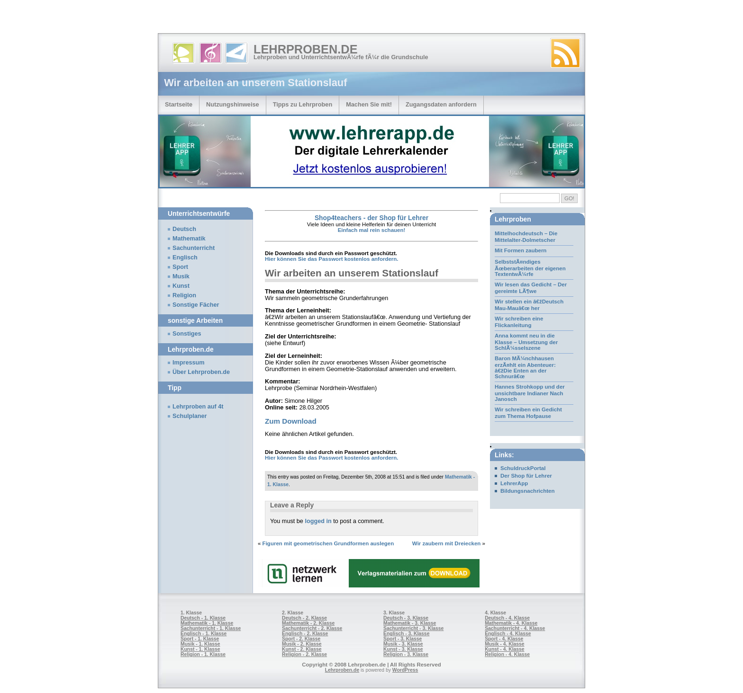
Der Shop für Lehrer (526, 476)
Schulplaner (189, 416)
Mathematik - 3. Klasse (409, 623)
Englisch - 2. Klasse (305, 633)
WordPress (405, 670)
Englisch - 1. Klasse (204, 633)
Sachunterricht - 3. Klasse (413, 628)
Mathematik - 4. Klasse (511, 623)
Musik (181, 276)
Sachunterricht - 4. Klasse (515, 628)
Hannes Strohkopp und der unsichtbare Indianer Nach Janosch (530, 393)
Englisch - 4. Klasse (508, 633)
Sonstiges (186, 333)
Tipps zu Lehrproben (303, 104)
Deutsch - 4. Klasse (507, 618)
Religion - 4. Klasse (507, 654)
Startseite (178, 104)
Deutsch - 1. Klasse (203, 618)
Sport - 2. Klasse (301, 638)
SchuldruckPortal (522, 468)
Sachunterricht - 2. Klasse (312, 628)
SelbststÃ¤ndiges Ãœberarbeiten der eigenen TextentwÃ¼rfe (530, 268)
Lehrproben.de (306, 49)
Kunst (181, 286)
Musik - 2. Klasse (302, 644)
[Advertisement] (111, 19)
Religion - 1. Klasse (203, 654)
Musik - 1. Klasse (200, 644)
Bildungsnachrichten (527, 491)
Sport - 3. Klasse (402, 638)
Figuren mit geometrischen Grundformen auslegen (328, 543)
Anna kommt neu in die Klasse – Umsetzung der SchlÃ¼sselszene (526, 342)
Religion (184, 295)
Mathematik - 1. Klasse (207, 623)
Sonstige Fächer (195, 305)
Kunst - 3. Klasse (403, 649)
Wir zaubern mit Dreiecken (446, 543)
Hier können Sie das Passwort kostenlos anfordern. (332, 259)
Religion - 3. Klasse (405, 654)
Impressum (188, 362)
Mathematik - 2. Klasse (308, 623)
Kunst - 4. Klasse (504, 649)
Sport (180, 267)
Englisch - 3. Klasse (406, 633)
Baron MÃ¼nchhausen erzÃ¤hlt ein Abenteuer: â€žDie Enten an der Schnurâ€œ (525, 367)
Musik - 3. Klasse (403, 644)
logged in (318, 521)
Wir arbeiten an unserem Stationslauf (351, 272)
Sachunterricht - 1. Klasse (211, 628)
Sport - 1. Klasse (200, 638)
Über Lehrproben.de (201, 372)
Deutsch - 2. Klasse (304, 618)
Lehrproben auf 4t (198, 406)
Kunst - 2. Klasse (301, 649)
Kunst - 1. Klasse (200, 649)
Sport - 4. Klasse (504, 638)
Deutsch (184, 229)
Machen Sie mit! (369, 104)
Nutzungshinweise (232, 104)
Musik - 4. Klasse (505, 644)
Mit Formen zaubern (520, 250)
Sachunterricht (193, 248)
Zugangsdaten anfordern (441, 104)
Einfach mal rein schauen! (372, 230)
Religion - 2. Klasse (304, 654)
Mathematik (189, 238)
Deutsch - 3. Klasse (405, 618)
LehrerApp (514, 483)
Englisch (185, 257)
